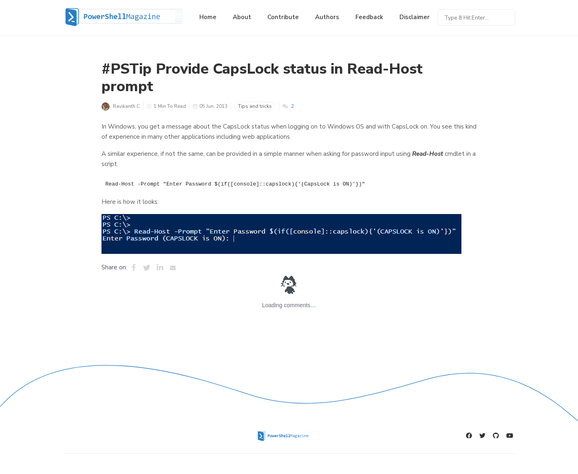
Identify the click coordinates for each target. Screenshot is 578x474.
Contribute (283, 17)
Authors (327, 17)
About (242, 17)
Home (207, 17)
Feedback (369, 17)
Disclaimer (414, 17)
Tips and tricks (255, 106)
